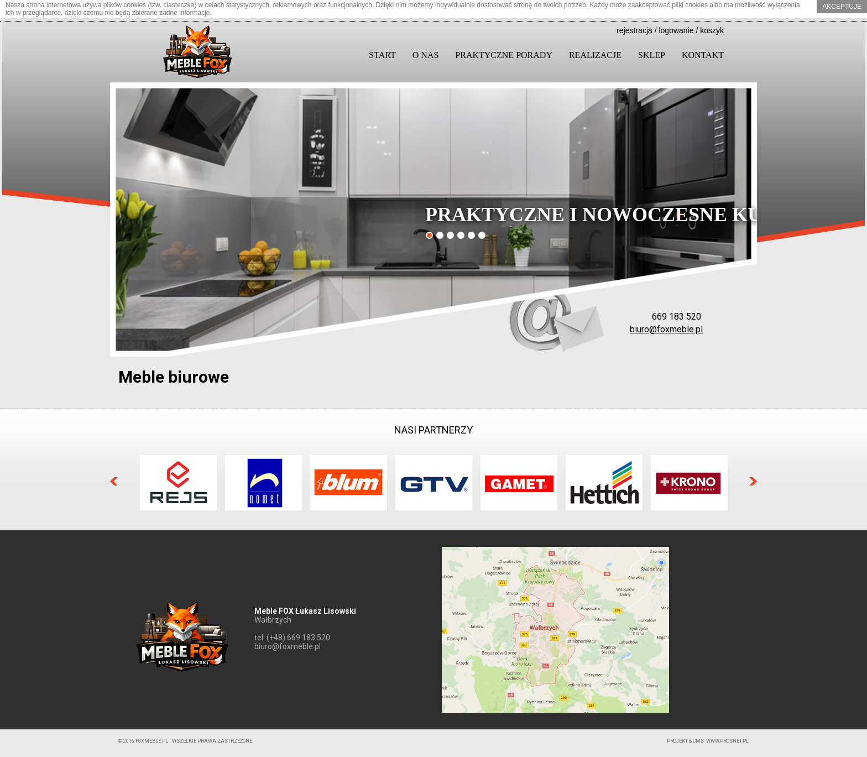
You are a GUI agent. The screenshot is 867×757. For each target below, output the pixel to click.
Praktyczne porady (503, 55)
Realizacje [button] (595, 55)
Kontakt (703, 55)
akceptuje (841, 7)
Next (753, 481)
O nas (425, 55)
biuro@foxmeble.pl (666, 329)
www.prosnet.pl (727, 741)
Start (382, 55)
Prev (114, 481)
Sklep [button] (651, 55)
